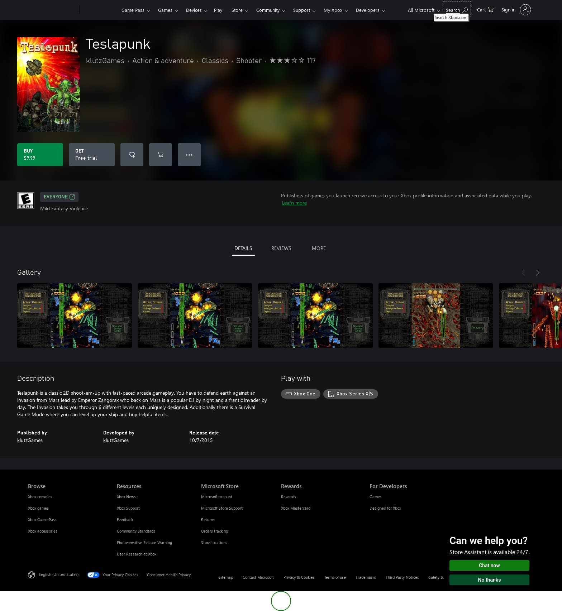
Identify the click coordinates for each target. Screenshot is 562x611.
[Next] (537, 273)
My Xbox (333, 10)
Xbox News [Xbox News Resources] (126, 496)
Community (268, 10)
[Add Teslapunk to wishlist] (131, 154)
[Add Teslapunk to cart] (160, 154)
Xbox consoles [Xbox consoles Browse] (40, 496)
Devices (194, 10)
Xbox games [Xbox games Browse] (38, 508)
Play (218, 10)
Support (301, 10)
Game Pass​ (133, 10)
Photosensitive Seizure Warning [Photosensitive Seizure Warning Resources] (144, 542)
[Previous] (523, 273)
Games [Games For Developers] (376, 496)
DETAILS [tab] (243, 248)
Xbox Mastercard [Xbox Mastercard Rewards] (295, 508)
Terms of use (335, 577)
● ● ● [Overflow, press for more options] (189, 155)
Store (237, 10)
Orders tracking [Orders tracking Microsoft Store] (214, 531)
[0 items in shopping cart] (485, 9)
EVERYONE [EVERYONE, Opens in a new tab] (59, 197)
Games (165, 10)
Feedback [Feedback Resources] (125, 519)
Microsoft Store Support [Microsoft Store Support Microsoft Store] (222, 508)
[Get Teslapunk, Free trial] (92, 154)
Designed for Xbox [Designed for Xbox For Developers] (385, 508)
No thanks (489, 580)
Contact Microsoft (258, 577)
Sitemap (226, 577)
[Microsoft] (52, 10)
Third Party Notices (402, 577)
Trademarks (366, 577)
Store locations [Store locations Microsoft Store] (214, 542)
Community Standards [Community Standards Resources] (136, 531)
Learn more (294, 202)
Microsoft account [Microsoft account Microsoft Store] (216, 496)
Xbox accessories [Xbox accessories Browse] (42, 531)
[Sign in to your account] (515, 9)
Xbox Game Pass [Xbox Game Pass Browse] (42, 519)
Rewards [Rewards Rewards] (288, 496)
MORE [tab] (319, 248)
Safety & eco (440, 577)
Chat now (489, 565)
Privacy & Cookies (299, 577)
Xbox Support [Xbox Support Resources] (128, 508)
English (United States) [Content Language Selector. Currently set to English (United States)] (58, 574)
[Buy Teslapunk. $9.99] (40, 154)
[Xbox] (100, 10)
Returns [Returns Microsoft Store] (208, 519)
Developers (368, 10)
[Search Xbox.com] (457, 9)
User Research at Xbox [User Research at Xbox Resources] (136, 554)
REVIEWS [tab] (281, 248)
